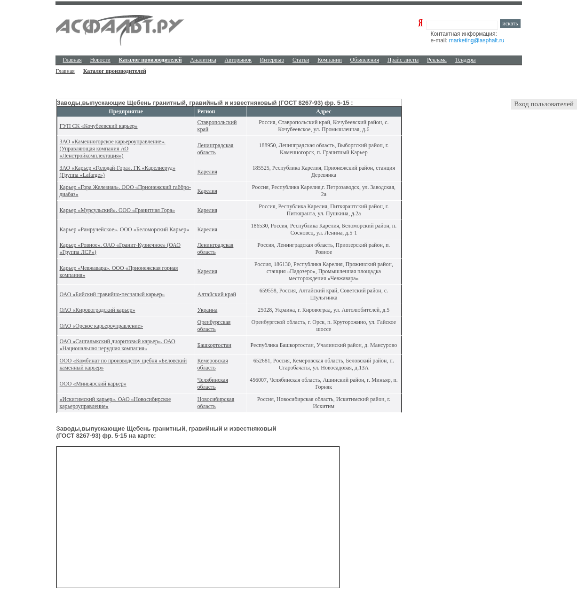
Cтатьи (300, 59)
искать (510, 23)
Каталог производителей (114, 71)
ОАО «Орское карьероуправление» (101, 326)
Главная (72, 59)
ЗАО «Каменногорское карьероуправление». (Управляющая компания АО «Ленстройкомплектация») (113, 148)
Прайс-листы (403, 59)
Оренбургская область (214, 325)
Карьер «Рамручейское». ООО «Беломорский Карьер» (125, 229)
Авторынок (238, 59)
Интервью (272, 59)
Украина (208, 310)
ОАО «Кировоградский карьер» (97, 310)
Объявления (364, 59)
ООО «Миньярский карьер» (93, 383)
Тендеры (465, 59)
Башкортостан (214, 345)
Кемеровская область (213, 364)
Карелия (207, 171)
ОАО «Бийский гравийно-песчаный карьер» (112, 294)
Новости (100, 59)
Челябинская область (213, 383)
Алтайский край (217, 294)
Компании (329, 59)
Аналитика (203, 59)
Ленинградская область (216, 149)
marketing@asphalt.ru (477, 40)
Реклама (437, 59)
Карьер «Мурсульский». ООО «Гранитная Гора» (117, 210)
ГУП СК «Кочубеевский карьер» (99, 126)
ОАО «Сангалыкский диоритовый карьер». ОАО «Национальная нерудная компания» (117, 345)
